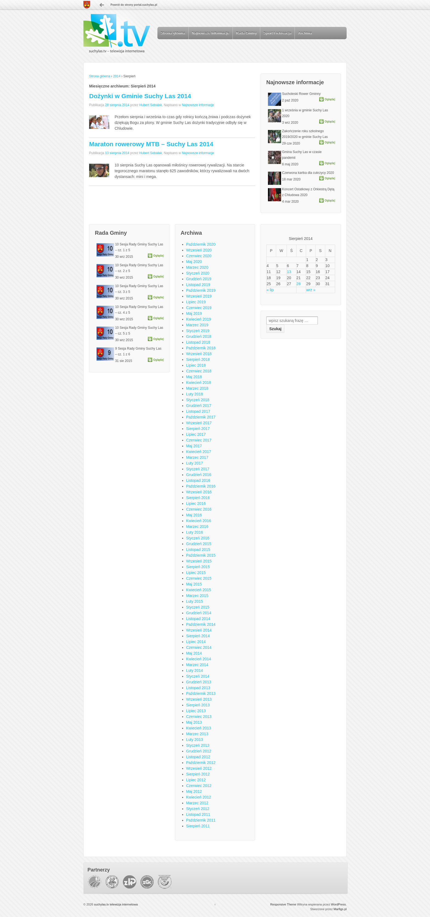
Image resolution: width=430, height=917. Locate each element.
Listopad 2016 (198, 480)
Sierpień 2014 (198, 636)
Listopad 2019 (198, 284)
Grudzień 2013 (198, 682)
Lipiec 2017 (196, 434)
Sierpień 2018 (198, 359)
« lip (270, 290)
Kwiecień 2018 (198, 382)
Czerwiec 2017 (199, 440)
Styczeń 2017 (198, 469)
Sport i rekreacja (278, 33)
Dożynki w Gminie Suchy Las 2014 (140, 96)
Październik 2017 (201, 417)
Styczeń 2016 (198, 538)
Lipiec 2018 (196, 365)
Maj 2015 (194, 584)
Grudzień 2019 (198, 279)
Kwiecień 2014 (198, 659)
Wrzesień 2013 (199, 699)
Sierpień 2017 (198, 428)
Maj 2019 (194, 313)
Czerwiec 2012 (199, 785)
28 (298, 284)
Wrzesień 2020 (199, 250)
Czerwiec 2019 (199, 307)
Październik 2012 (201, 762)
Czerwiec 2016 (199, 509)
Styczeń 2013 (198, 745)
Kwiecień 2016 (198, 521)
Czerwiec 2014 (199, 647)
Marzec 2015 (197, 595)
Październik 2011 (201, 820)
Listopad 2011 (198, 814)
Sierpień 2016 (198, 498)
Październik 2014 (201, 624)
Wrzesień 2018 (199, 354)
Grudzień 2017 (198, 405)
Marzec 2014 (197, 665)
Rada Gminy (246, 33)
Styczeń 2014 (198, 676)
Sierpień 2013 (198, 705)
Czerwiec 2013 (199, 716)
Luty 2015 (194, 601)
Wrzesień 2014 (199, 630)
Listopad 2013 (198, 688)
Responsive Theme (283, 904)
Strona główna (173, 33)
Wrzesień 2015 (199, 561)
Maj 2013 (194, 722)
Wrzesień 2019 (199, 296)
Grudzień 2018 (198, 336)
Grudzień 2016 (198, 474)
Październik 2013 (201, 693)
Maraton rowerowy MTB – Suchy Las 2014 (151, 144)
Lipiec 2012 (196, 780)
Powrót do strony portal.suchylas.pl (134, 4)
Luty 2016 (194, 532)
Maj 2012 (194, 791)
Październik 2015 (201, 555)
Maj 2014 (194, 653)
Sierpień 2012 (198, 774)
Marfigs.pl (340, 909)
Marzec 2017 (197, 457)
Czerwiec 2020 (199, 256)
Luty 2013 (194, 739)
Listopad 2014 (198, 618)
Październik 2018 (201, 348)
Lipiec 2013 (196, 711)
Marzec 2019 (197, 325)
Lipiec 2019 (196, 302)
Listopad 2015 (198, 549)
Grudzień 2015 (198, 544)
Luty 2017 (194, 463)
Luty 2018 (194, 394)
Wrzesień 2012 (199, 768)
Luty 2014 (194, 670)
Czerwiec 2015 (199, 578)
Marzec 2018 (197, 388)
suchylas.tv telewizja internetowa (115, 904)
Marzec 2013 (197, 734)
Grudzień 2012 (198, 751)
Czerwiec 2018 (199, 371)
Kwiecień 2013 (198, 728)
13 (289, 272)
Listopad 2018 (198, 342)
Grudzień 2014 (198, 613)
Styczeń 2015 (198, 607)
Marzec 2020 (197, 267)
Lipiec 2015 (196, 572)
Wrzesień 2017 (199, 423)
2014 (116, 76)
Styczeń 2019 (198, 331)
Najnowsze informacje (211, 33)
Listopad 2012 (198, 757)
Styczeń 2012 (198, 808)
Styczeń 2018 (198, 400)
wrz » (310, 290)
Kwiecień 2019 (198, 319)
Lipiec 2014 (196, 641)
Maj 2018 (194, 377)
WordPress (338, 904)
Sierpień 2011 (198, 826)
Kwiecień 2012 (198, 797)
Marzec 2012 (197, 803)
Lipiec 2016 (196, 503)
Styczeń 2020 (198, 273)
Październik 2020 (201, 244)
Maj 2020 (194, 261)
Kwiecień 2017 (198, 451)
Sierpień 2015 (198, 567)
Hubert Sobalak (150, 105)
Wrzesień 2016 (199, 492)
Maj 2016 (194, 515)
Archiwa (305, 33)
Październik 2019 (201, 290)
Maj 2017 (194, 446)
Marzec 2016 (197, 526)
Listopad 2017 (198, 411)
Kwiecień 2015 (198, 590)
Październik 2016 (201, 486)
